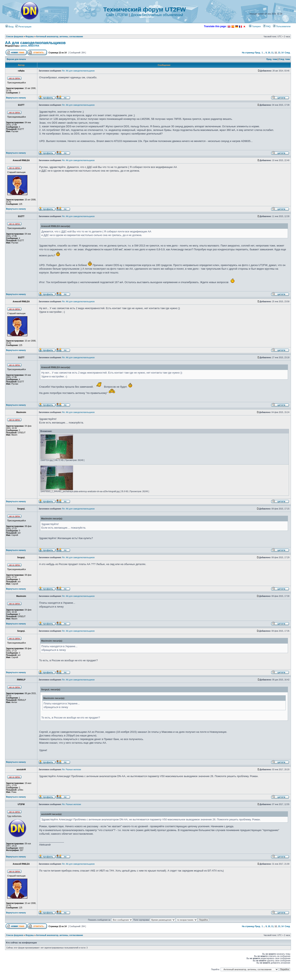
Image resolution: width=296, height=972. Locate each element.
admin (23, 46)
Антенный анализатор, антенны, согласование (59, 36)
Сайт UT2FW (117, 15)
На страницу (248, 53)
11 (272, 53)
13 (279, 53)
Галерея (254, 26)
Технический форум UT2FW (144, 9)
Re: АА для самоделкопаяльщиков (78, 71)
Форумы (29, 36)
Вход (9, 26)
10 (269, 53)
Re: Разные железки (71, 769)
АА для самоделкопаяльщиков (35, 42)
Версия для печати (16, 59)
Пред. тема (271, 59)
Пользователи (282, 26)
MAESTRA (33, 46)
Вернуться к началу (16, 98)
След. (287, 53)
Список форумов (14, 36)
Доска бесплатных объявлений (157, 15)
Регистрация (23, 26)
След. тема (284, 59)
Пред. (257, 53)
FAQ (267, 26)
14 (282, 53)
